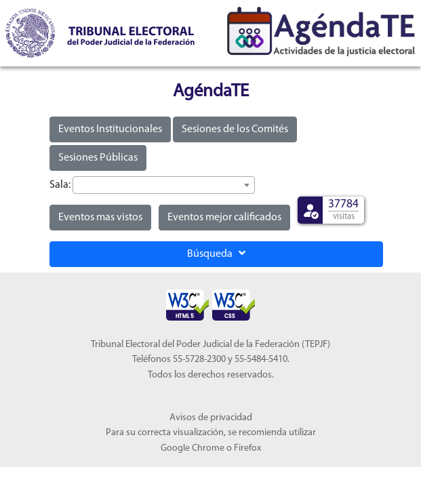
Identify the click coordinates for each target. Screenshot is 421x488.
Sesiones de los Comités (235, 129)
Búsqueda (216, 253)
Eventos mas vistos (100, 217)
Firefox (247, 448)
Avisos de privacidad (210, 418)
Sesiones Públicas (98, 157)
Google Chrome (192, 448)
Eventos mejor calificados (224, 217)
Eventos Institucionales (110, 129)
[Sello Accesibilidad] (188, 296)
